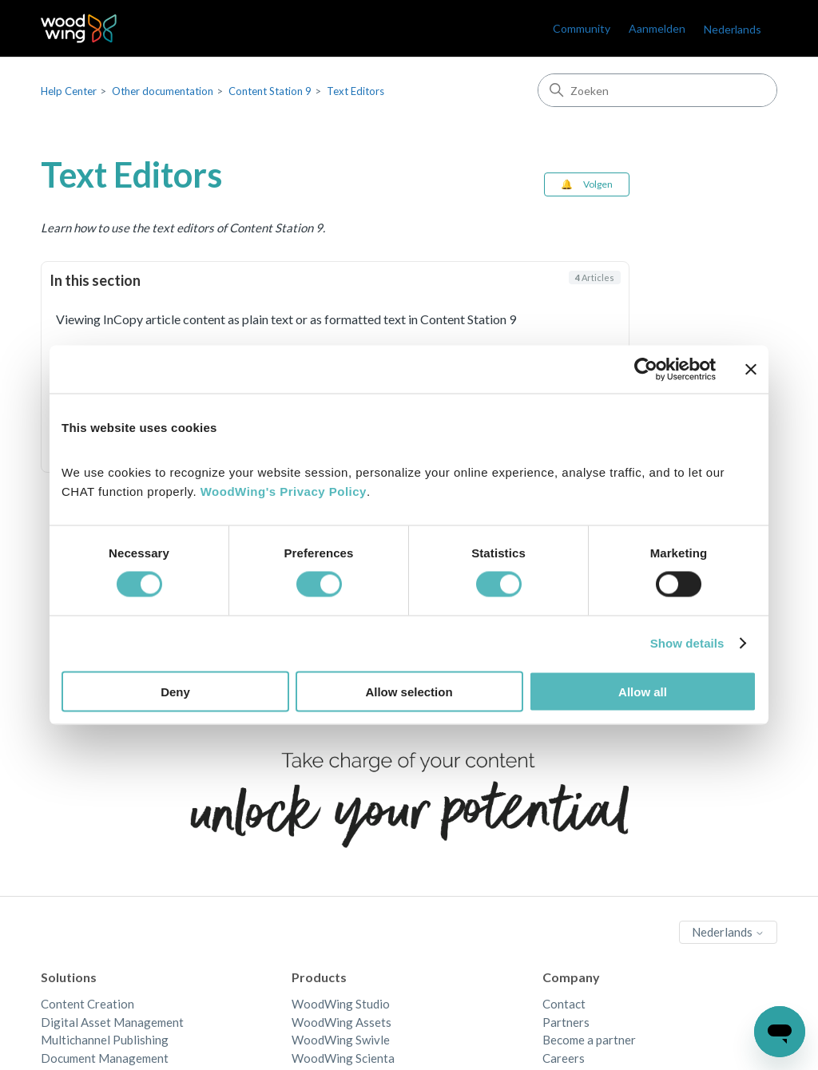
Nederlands (732, 29)
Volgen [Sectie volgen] (598, 184)
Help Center (69, 91)
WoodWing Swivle (341, 1039)
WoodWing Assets (341, 1022)
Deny (175, 691)
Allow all (642, 691)
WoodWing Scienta (343, 1058)
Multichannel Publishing (105, 1039)
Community (581, 28)
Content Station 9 (270, 91)
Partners (566, 1022)
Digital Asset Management (112, 1022)
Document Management (105, 1058)
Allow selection (408, 691)
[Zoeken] (657, 90)
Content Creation (87, 1004)
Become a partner (589, 1039)
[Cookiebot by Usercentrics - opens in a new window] (646, 370)
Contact (564, 1004)
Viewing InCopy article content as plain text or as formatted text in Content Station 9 (286, 319)
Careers (563, 1058)
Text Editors (355, 91)
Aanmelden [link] (657, 28)
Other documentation (162, 91)
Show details (687, 643)
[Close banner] (750, 369)
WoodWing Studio (341, 1004)
